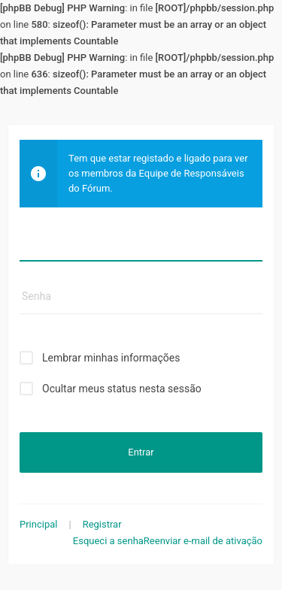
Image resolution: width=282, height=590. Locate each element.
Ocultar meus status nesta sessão (122, 389)
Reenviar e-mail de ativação (203, 540)
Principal (38, 524)
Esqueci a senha (108, 540)
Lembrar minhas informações (111, 358)
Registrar (102, 524)
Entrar (140, 452)
